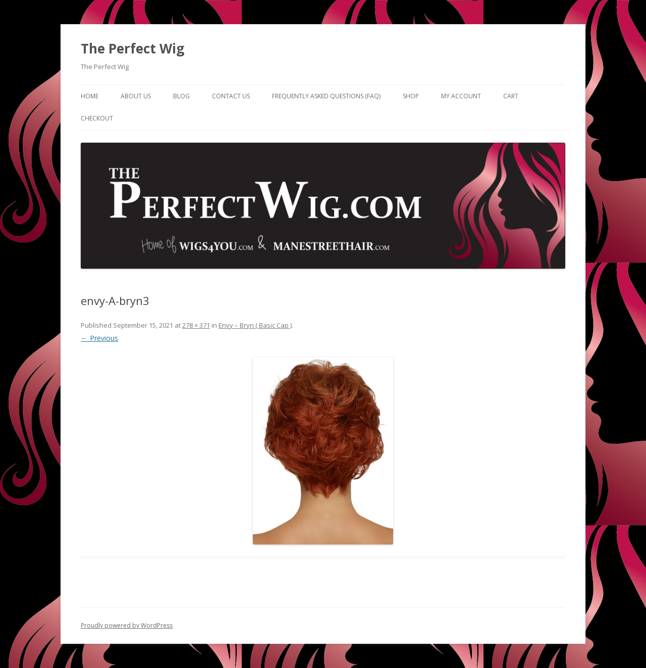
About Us (136, 96)
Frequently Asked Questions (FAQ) (326, 96)
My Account (461, 96)
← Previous (99, 338)
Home (89, 96)
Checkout (97, 118)
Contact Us (231, 96)
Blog (181, 96)
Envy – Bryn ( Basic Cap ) (255, 325)
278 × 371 (196, 325)
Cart (510, 96)
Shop (411, 96)
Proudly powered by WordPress (127, 625)
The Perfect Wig (132, 48)
